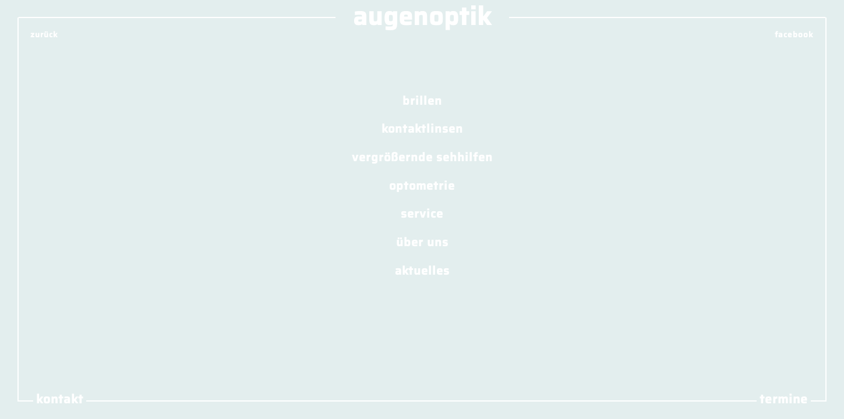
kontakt (59, 399)
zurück (44, 34)
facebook (794, 34)
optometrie (422, 185)
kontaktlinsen (422, 128)
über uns (422, 242)
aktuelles (422, 270)
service (422, 213)
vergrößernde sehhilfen (422, 156)
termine (784, 399)
